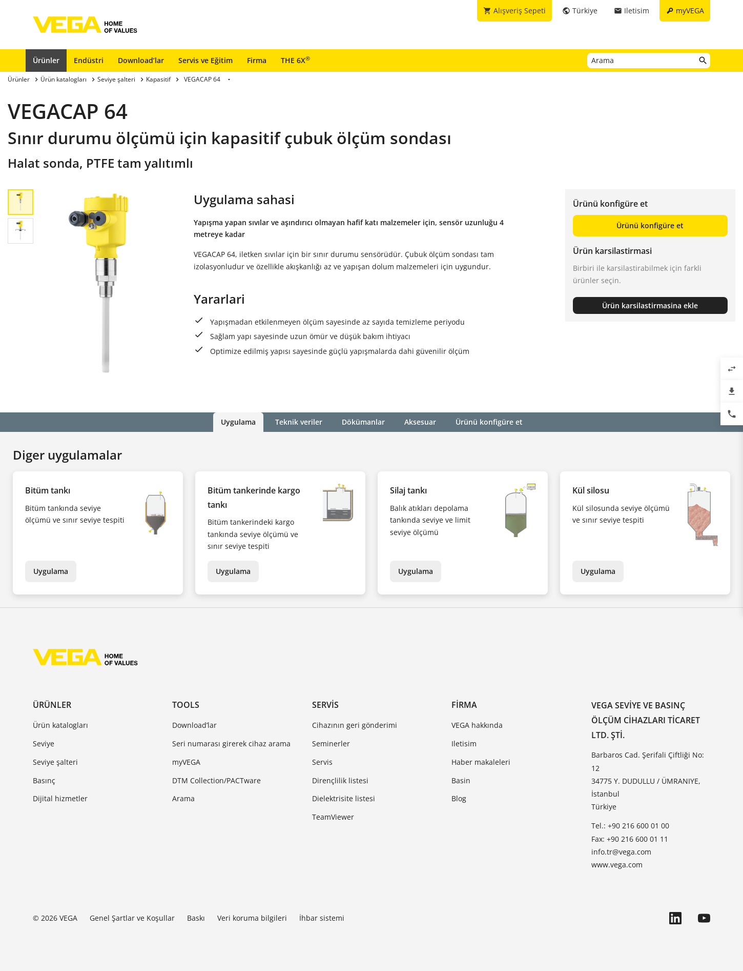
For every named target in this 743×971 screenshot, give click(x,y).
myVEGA (186, 762)
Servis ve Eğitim (205, 60)
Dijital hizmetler (60, 798)
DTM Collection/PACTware (216, 780)
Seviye (43, 743)
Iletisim (464, 743)
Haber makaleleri (480, 762)
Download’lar (141, 60)
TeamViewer (333, 817)
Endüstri (89, 60)
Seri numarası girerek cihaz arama (231, 743)
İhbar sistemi (321, 918)
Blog (458, 798)
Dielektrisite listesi (343, 798)
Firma (256, 60)
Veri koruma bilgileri (252, 918)
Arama (183, 798)
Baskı (196, 918)
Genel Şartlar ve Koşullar (132, 918)
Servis (325, 704)
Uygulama (50, 571)
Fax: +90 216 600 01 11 (629, 839)
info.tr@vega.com (621, 852)
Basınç (44, 780)
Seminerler (331, 743)
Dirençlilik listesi (340, 780)
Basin (460, 780)
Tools (185, 704)
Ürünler (46, 60)
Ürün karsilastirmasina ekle (650, 305)
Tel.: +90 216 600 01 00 (630, 825)
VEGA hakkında (477, 725)
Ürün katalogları (60, 725)
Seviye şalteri (55, 762)
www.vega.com (617, 864)
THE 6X (295, 60)
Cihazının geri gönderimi (354, 725)
